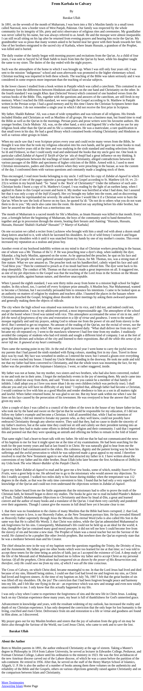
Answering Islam (12, 686)
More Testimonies (13, 682)
